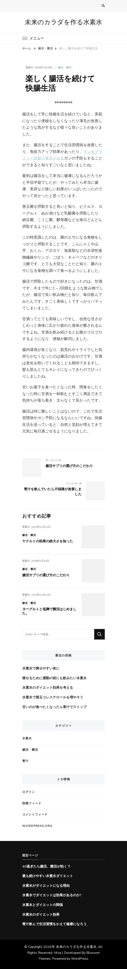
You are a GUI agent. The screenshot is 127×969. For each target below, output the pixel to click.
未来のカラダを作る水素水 (63, 22)
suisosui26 (63, 102)
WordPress (79, 958)
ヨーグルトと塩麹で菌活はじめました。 (49, 611)
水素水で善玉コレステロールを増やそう (52, 697)
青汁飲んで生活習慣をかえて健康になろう (54, 924)
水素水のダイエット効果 (40, 914)
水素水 (27, 738)
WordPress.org (37, 826)
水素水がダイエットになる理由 (46, 885)
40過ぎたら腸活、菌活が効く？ (46, 866)
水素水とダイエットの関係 (42, 905)
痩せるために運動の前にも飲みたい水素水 (54, 678)
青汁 (25, 761)
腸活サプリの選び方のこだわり (46, 575)
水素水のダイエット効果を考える (47, 687)
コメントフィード (35, 814)
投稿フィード (31, 803)
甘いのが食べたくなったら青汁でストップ (54, 707)
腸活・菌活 (65, 67)
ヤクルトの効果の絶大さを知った (47, 541)
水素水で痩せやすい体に (40, 668)
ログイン (28, 792)
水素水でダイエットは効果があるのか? (51, 895)
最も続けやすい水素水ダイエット (47, 876)
